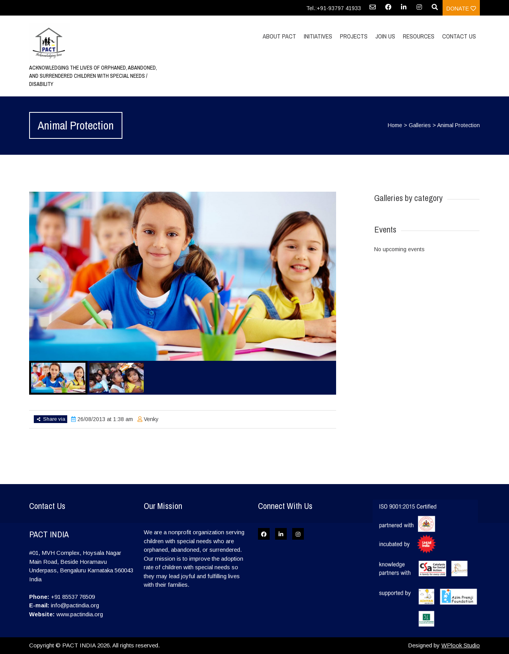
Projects (354, 36)
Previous (39, 278)
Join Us (385, 36)
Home (395, 125)
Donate (461, 8)
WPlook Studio (460, 645)
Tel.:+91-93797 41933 (333, 8)
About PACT (279, 36)
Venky (151, 419)
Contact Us (459, 36)
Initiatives (318, 36)
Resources (418, 36)
